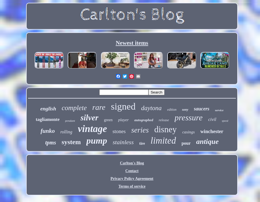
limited (163, 141)
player (123, 120)
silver (89, 117)
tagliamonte (48, 119)
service (219, 110)
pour (186, 143)
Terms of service (131, 186)
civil (212, 119)
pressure (189, 117)
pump (96, 141)
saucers (201, 109)
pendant (70, 120)
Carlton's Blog (132, 163)
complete (74, 108)
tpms (50, 142)
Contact (131, 171)
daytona (151, 108)
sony (185, 110)
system (71, 142)
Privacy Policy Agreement (131, 179)
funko (48, 131)
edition (171, 110)
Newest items (132, 43)
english (48, 109)
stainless (123, 142)
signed (123, 106)
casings (188, 132)
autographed (143, 120)
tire (142, 143)
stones (119, 131)
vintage (92, 128)
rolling (66, 132)
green (108, 120)
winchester (211, 131)
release (164, 120)
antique (207, 142)
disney (165, 129)
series (140, 130)
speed (225, 120)
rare (98, 107)
